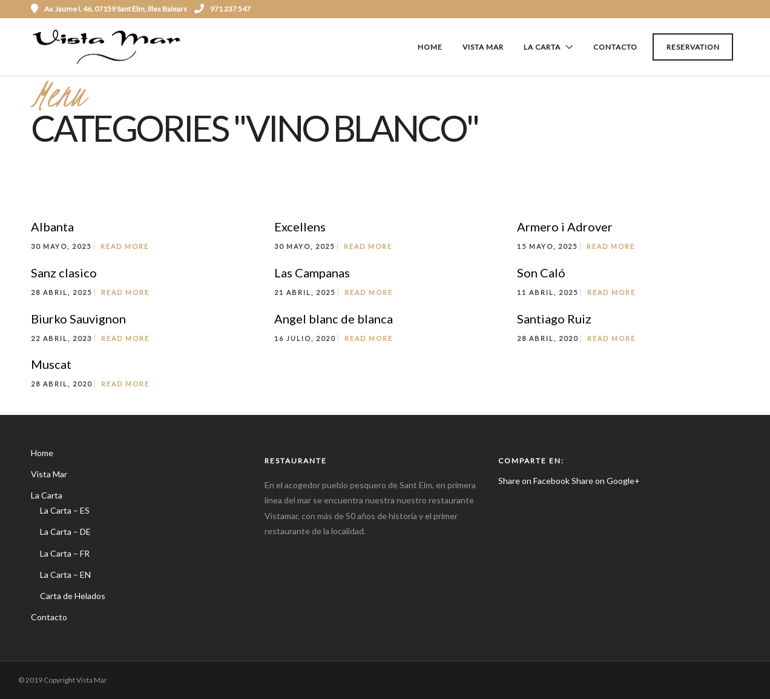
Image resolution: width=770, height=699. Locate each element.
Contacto (615, 46)
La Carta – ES (65, 510)
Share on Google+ (605, 480)
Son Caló (541, 272)
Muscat (51, 364)
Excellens (300, 226)
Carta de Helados (72, 596)
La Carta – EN (65, 574)
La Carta (542, 46)
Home (430, 46)
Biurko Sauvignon (78, 318)
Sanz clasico (64, 272)
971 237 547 (222, 8)
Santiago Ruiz (554, 318)
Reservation (693, 46)
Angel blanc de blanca (333, 318)
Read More (124, 246)
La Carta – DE (65, 531)
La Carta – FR (65, 553)
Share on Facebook (534, 480)
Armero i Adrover (565, 226)
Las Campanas (312, 272)
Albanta (52, 226)
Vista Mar (483, 46)
